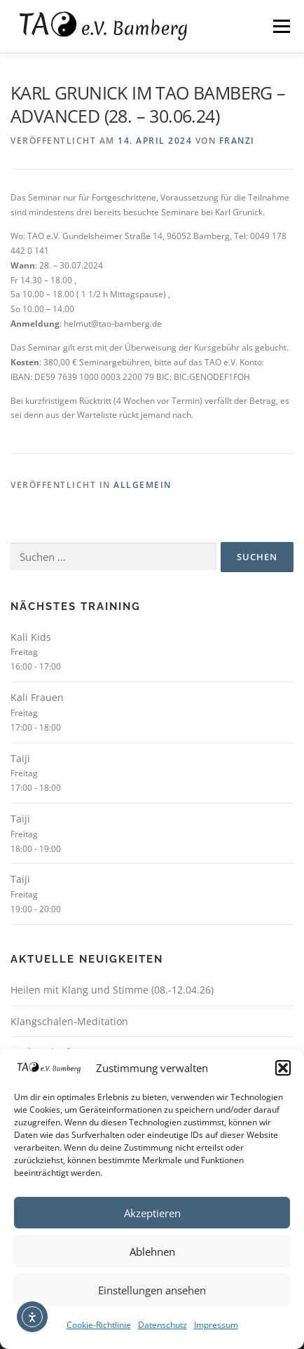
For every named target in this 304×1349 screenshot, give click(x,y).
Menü (280, 26)
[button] (283, 1068)
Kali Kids (31, 637)
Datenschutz (162, 1325)
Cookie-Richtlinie (99, 1325)
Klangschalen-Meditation (69, 1021)
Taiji (20, 758)
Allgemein (142, 485)
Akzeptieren (152, 1213)
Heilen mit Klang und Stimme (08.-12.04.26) (112, 989)
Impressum (216, 1325)
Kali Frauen (37, 697)
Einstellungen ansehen (152, 1290)
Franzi (237, 141)
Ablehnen (152, 1252)
